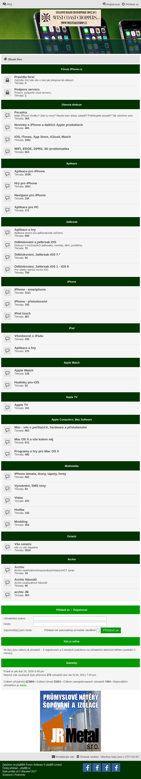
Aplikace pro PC (26, 207)
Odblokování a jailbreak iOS (35, 242)
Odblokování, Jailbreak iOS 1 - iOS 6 (41, 266)
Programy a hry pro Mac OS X (36, 451)
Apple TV (71, 397)
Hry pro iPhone (25, 183)
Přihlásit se (63, 609)
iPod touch (22, 313)
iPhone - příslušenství (30, 301)
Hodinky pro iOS (26, 382)
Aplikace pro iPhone (29, 171)
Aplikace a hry (25, 229)
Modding (21, 521)
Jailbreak (71, 221)
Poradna (20, 112)
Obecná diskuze (72, 104)
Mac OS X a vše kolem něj (33, 439)
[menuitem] (7, 4)
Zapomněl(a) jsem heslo (18, 630)
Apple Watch (72, 362)
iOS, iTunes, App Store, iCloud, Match (42, 137)
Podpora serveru (27, 89)
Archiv (72, 559)
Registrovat (80, 609)
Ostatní (71, 536)
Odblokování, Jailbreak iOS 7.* (37, 254)
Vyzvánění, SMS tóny (30, 486)
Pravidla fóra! (24, 77)
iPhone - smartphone (30, 289)
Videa (18, 497)
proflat (11, 771)
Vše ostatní (22, 544)
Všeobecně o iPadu (28, 336)
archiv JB (21, 592)
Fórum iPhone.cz (71, 69)
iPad (71, 328)
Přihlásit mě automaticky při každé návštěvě (72, 630)
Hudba (19, 509)
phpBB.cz (25, 768)
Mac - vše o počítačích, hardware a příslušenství (50, 427)
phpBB (20, 764)
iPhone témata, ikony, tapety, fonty (40, 474)
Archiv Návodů (25, 579)
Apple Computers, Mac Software (72, 419)
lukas (23, 685)
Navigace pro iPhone (30, 195)
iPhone (71, 281)
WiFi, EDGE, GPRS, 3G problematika (41, 149)
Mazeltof (26, 771)
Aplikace (71, 163)
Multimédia (71, 466)
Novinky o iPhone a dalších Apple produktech (48, 125)
